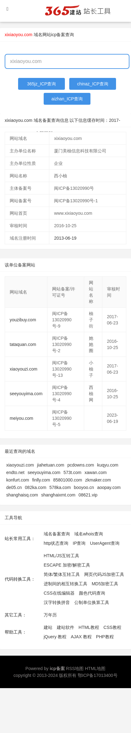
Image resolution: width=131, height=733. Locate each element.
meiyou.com (21, 418)
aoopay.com (108, 487)
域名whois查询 (88, 533)
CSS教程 (112, 627)
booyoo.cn (84, 487)
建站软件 (65, 627)
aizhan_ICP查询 (67, 98)
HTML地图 (95, 668)
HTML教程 (89, 627)
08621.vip (88, 494)
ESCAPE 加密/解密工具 (67, 565)
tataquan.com (23, 344)
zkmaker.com (98, 479)
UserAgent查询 (104, 543)
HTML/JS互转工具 (61, 555)
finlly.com (41, 479)
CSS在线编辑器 (59, 593)
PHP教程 (105, 636)
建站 (48, 627)
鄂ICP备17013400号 (98, 675)
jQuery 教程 (55, 636)
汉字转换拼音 (57, 602)
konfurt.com (17, 479)
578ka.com (59, 487)
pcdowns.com (80, 464)
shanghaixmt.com (58, 494)
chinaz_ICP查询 (92, 83)
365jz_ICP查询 (41, 83)
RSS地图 (75, 668)
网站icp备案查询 (58, 34)
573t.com (72, 472)
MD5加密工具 (105, 583)
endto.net (15, 472)
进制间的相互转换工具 (65, 583)
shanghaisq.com (22, 494)
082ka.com (35, 487)
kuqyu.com (107, 464)
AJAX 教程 (81, 636)
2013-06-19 (65, 238)
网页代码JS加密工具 (104, 574)
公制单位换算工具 (91, 602)
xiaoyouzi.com (23, 369)
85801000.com (67, 479)
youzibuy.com (23, 319)
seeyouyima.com (26, 393)
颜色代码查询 (92, 593)
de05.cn (14, 487)
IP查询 (79, 543)
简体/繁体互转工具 (62, 574)
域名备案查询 (57, 533)
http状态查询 (56, 543)
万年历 (50, 614)
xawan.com (96, 472)
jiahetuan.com (50, 464)
